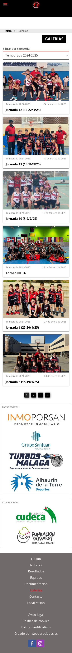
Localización (36, 603)
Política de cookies (36, 621)
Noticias (36, 565)
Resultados (36, 571)
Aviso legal (36, 615)
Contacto (36, 596)
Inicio (8, 31)
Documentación (36, 584)
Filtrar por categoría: (16, 48)
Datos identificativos (36, 627)
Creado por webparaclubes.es (36, 633)
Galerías (36, 590)
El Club (36, 559)
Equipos (36, 577)
